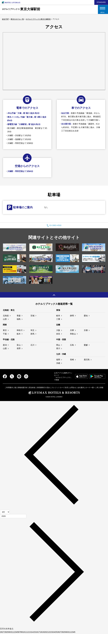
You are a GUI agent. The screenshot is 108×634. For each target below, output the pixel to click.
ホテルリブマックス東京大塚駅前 (38, 19)
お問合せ (72, 388)
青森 (19, 316)
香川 (58, 348)
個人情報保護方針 (21, 388)
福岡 (58, 359)
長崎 (72, 359)
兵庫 (72, 330)
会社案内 (80, 388)
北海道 (6, 316)
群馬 (32, 334)
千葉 (5, 334)
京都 (86, 330)
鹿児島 (87, 359)
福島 (19, 319)
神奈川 (20, 330)
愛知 (86, 316)
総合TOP (5, 19)
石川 (32, 345)
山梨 (5, 348)
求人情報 (100, 388)
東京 (5, 330)
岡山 (58, 345)
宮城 (32, 316)
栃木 (19, 334)
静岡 (72, 316)
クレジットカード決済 (60, 388)
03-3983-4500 (54, 225)
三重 (58, 319)
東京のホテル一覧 (17, 19)
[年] (13, 516)
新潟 (5, 345)
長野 (19, 348)
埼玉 (32, 330)
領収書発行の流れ (43, 388)
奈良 (58, 334)
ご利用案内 (9, 388)
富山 (19, 345)
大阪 (58, 330)
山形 (5, 319)
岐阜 (58, 316)
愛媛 (86, 345)
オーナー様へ (90, 388)
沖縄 (58, 363)
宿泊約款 (32, 388)
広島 (72, 345)
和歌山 (73, 334)
